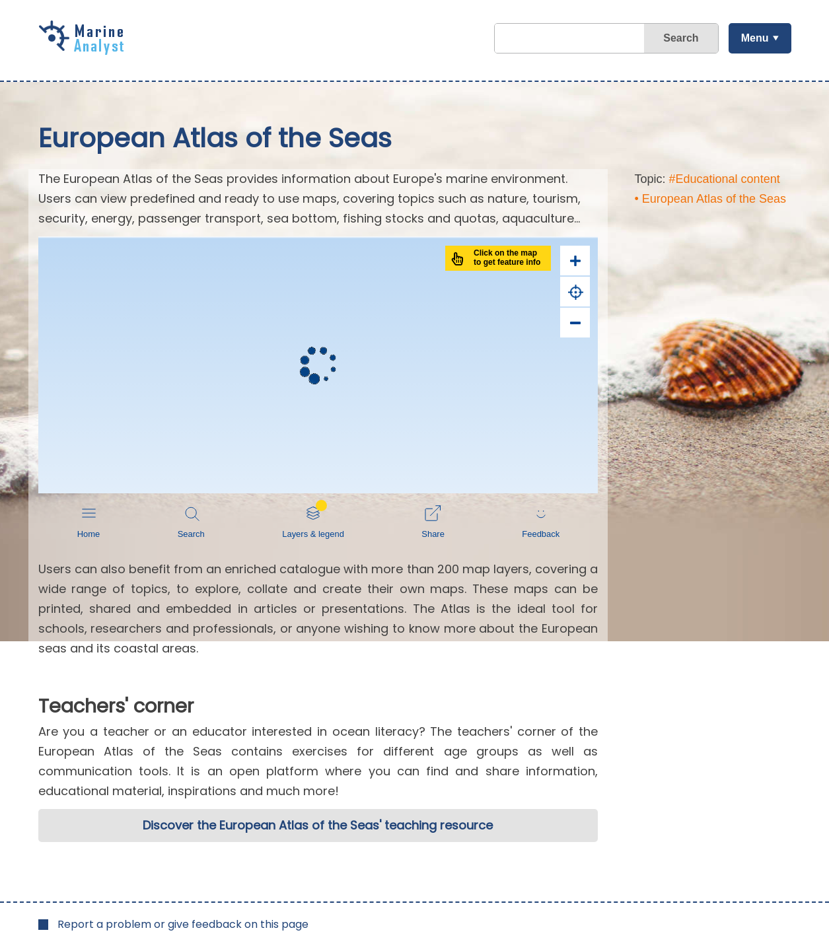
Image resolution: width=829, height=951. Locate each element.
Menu (755, 38)
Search (680, 38)
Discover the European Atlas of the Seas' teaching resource (318, 825)
